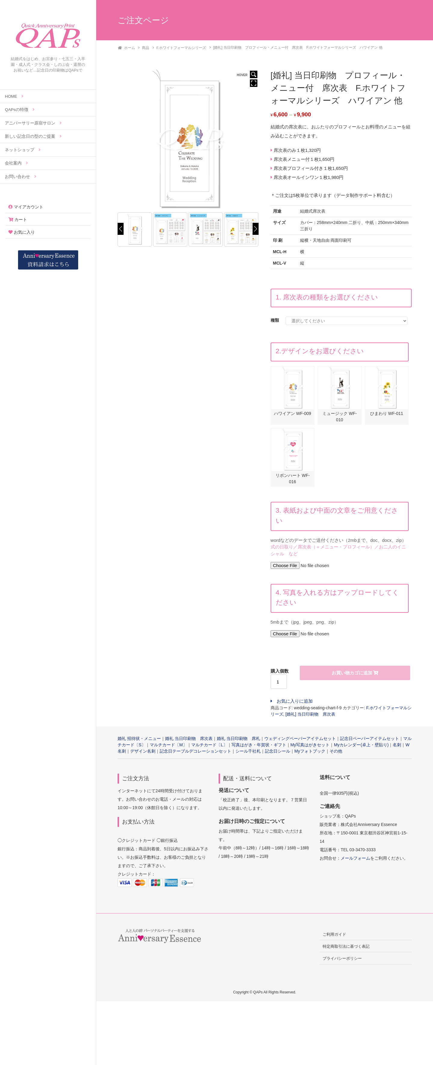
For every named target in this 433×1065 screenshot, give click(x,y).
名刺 (397, 746)
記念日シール (277, 752)
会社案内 (16, 163)
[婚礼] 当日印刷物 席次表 (310, 715)
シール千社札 (248, 752)
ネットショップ (23, 150)
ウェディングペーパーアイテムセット (300, 740)
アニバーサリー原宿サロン (33, 123)
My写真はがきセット (310, 746)
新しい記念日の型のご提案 (33, 136)
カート (17, 219)
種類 (275, 320)
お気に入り (21, 232)
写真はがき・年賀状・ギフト (259, 746)
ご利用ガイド (334, 936)
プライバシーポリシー (342, 960)
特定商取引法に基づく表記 (346, 948)
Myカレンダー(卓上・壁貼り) (361, 746)
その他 (336, 752)
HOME (14, 96)
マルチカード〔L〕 (209, 746)
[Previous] (121, 229)
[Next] (256, 229)
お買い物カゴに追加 (352, 674)
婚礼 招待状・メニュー (139, 740)
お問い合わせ (20, 176)
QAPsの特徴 (20, 109)
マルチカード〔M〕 (168, 746)
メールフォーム (355, 859)
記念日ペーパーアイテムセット (369, 740)
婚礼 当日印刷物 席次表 (189, 740)
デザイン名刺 (142, 752)
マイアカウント (25, 206)
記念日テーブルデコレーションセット (195, 752)
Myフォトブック (309, 752)
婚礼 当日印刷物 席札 (238, 740)
